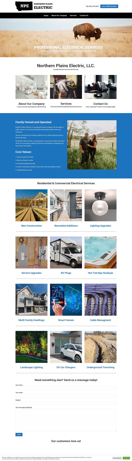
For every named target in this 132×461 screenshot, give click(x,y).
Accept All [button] (126, 458)
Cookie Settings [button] (117, 458)
